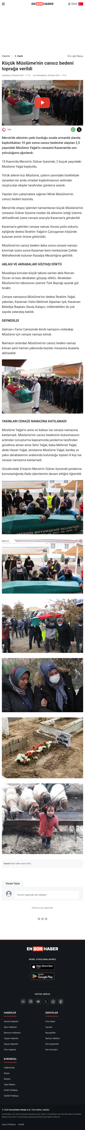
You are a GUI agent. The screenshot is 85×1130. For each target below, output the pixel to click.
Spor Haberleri (10, 1027)
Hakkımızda (9, 1067)
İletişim (7, 1079)
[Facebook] (61, 1001)
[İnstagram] (53, 1001)
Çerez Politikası (9, 1124)
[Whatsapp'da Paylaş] (73, 129)
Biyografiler (50, 1033)
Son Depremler (52, 1044)
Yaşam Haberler (11, 1038)
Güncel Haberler (11, 1021)
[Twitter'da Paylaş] (79, 129)
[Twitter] (46, 1001)
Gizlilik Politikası (11, 1096)
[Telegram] (31, 1001)
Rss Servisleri (51, 1049)
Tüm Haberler (10, 1049)
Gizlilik (21, 1124)
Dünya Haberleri (11, 1044)
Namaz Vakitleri (52, 1038)
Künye (6, 1073)
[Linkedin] (23, 1001)
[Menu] (3, 4)
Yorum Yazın (13, 883)
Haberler (6, 56)
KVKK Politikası (11, 1090)
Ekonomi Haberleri (12, 1033)
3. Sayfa (19, 56)
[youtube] (38, 1001)
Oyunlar (48, 1027)
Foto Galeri (50, 1021)
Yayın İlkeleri (9, 1084)
